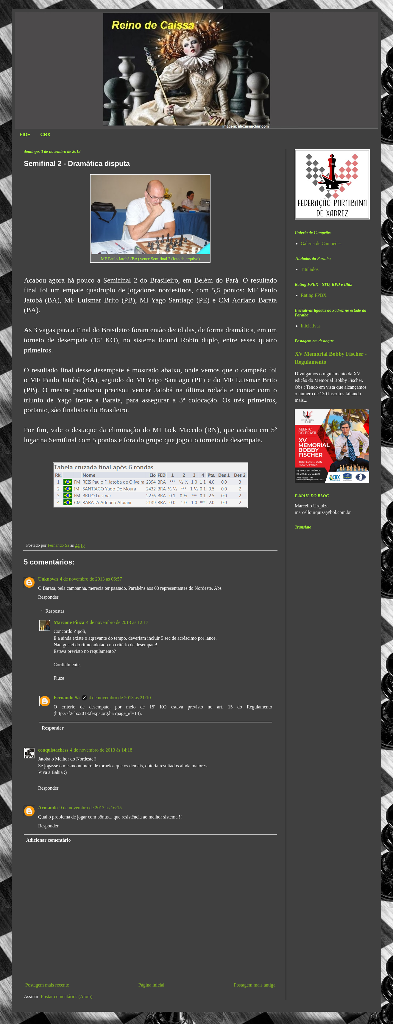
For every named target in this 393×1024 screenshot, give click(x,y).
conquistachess (53, 749)
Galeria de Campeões (321, 243)
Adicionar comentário (48, 840)
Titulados (310, 269)
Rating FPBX (314, 295)
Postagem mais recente (47, 984)
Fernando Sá (67, 697)
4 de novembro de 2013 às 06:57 (91, 578)
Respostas (55, 611)
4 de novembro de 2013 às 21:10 (120, 697)
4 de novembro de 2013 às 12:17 (117, 622)
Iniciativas (311, 325)
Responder (48, 597)
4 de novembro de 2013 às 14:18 (101, 749)
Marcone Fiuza (69, 622)
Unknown (48, 578)
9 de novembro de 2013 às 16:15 (91, 807)
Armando (48, 807)
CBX (45, 134)
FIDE (25, 134)
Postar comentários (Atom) (66, 996)
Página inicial (151, 984)
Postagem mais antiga (254, 984)
